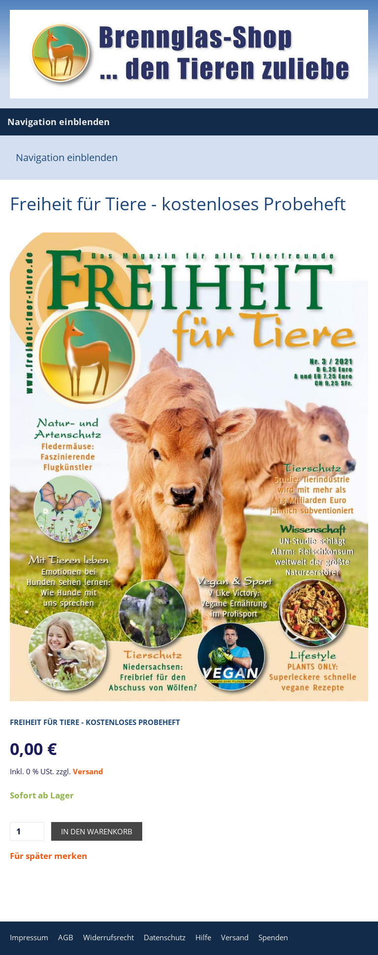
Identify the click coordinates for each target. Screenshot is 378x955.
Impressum (29, 937)
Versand (88, 771)
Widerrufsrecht (108, 937)
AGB (65, 937)
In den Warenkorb (96, 831)
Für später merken (48, 855)
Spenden (273, 937)
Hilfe (203, 937)
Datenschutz (165, 937)
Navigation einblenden (58, 122)
